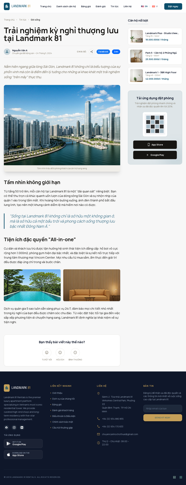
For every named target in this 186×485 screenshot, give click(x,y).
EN (144, 6)
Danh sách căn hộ (66, 6)
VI (155, 6)
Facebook (103, 51)
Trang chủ (45, 6)
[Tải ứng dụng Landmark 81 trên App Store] (23, 454)
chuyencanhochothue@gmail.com (120, 434)
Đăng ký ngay (162, 417)
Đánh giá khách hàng (62, 410)
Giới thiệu (56, 392)
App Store (155, 144)
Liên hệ (127, 6)
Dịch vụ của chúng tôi (62, 398)
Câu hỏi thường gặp (61, 427)
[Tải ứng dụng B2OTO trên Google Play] (23, 443)
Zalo (116, 51)
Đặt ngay (173, 6)
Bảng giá (86, 6)
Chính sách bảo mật (61, 421)
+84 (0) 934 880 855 (113, 418)
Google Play (155, 155)
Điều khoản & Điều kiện (62, 416)
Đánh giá (100, 6)
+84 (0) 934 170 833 (112, 426)
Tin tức (114, 6)
